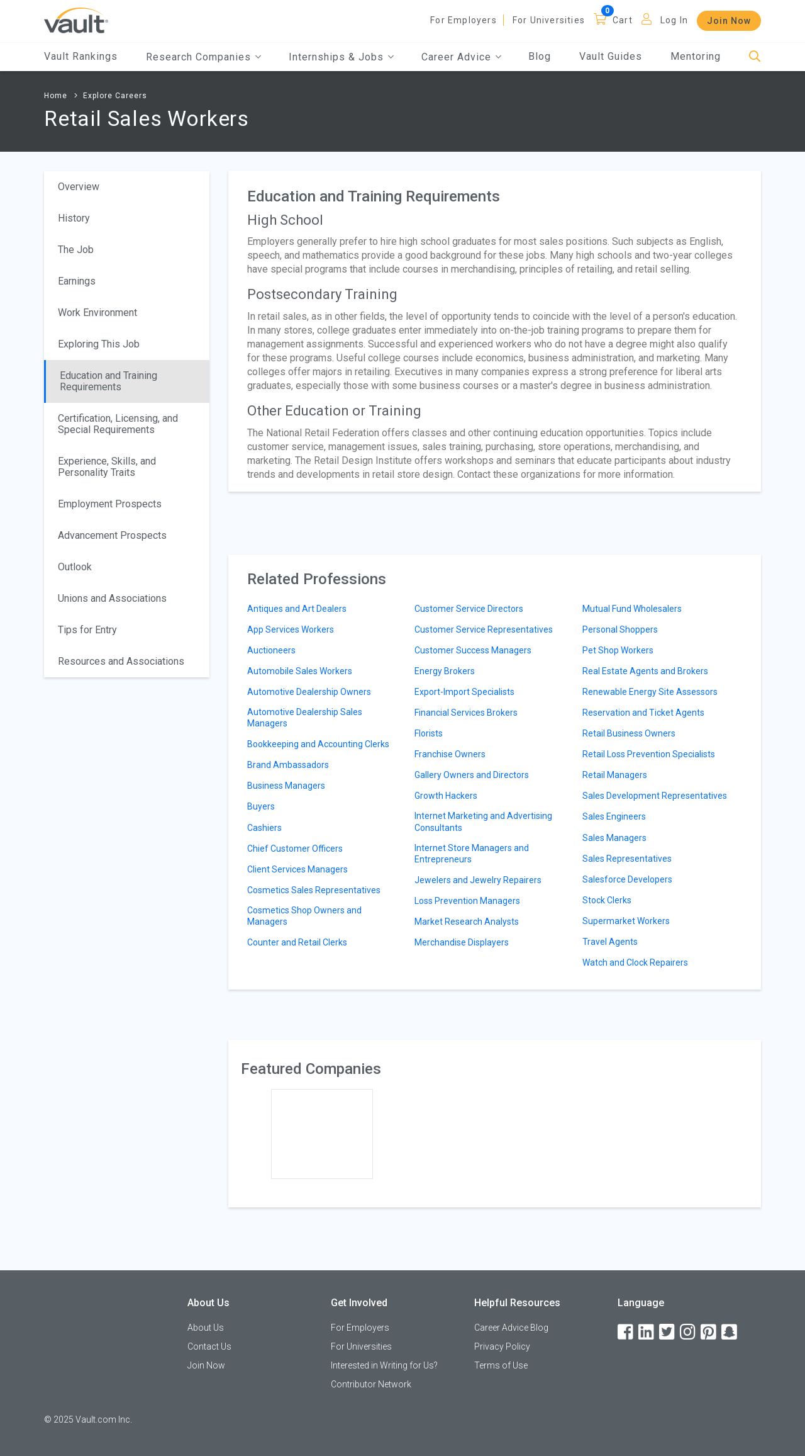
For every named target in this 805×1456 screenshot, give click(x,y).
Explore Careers (115, 95)
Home (55, 95)
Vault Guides (610, 56)
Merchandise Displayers (461, 942)
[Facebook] (626, 1332)
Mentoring (695, 56)
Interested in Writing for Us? (384, 1365)
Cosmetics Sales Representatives (313, 890)
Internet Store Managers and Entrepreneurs (471, 853)
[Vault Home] (76, 20)
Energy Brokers (444, 671)
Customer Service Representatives (483, 629)
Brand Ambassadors (288, 765)
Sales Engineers (614, 816)
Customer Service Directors (468, 609)
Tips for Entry (87, 630)
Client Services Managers (297, 869)
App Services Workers (290, 629)
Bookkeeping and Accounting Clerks (318, 744)
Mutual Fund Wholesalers (632, 609)
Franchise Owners (450, 754)
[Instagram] (688, 1332)
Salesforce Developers (627, 879)
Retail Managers (614, 775)
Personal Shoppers (620, 629)
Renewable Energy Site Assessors (650, 692)
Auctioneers (271, 650)
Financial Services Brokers (466, 713)
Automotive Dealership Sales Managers (304, 717)
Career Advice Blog (511, 1328)
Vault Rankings (81, 56)
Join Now (729, 21)
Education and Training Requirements (108, 381)
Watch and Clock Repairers (635, 962)
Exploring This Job (99, 344)
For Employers (463, 20)
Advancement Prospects (112, 535)
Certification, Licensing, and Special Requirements (118, 424)
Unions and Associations (112, 598)
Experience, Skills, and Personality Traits (107, 466)
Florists (428, 733)
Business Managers (286, 786)
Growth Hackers (445, 796)
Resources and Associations (121, 661)
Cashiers (264, 828)
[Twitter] (668, 1332)
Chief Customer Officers (295, 849)
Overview (78, 187)
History (74, 218)
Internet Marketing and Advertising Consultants (483, 821)
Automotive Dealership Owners (309, 692)
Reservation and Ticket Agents (643, 713)
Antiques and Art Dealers (297, 609)
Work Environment (97, 313)
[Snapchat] (730, 1332)
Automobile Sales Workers (299, 671)
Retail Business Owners (628, 733)
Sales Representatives (627, 859)
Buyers (261, 806)
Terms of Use (501, 1365)
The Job (76, 250)
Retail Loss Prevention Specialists (648, 754)
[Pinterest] (709, 1332)
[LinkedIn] (647, 1332)
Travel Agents (610, 942)
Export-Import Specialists (464, 692)
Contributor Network (371, 1384)
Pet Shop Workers (617, 650)
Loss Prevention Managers (467, 901)
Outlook (75, 567)
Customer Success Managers (472, 650)
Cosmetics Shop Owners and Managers (304, 916)
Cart (623, 20)
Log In (674, 20)
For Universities (549, 20)
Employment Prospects (110, 504)
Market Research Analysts (466, 922)
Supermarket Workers (626, 921)
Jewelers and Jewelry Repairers (477, 880)
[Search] (755, 57)
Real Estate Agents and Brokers (645, 671)
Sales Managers (614, 838)
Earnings (77, 281)
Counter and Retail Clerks (297, 942)
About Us (205, 1328)
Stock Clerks (606, 900)
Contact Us (209, 1346)
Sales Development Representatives (654, 796)
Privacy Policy (502, 1346)
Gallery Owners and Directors (471, 775)
